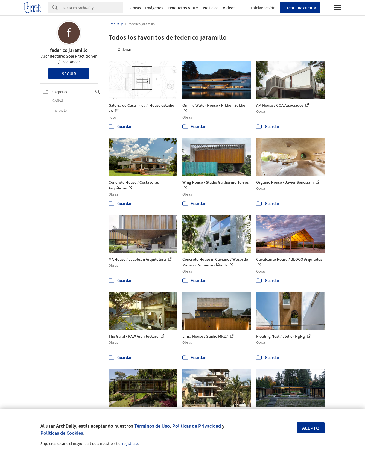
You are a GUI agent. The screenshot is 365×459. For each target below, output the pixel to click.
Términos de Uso (152, 426)
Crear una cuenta (300, 7)
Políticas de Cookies (61, 433)
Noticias (210, 7)
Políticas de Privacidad (196, 426)
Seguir (69, 73)
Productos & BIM (183, 7)
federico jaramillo (69, 50)
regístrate (130, 443)
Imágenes (154, 7)
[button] (122, 50)
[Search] (92, 7)
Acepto (310, 428)
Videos (229, 7)
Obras (135, 7)
